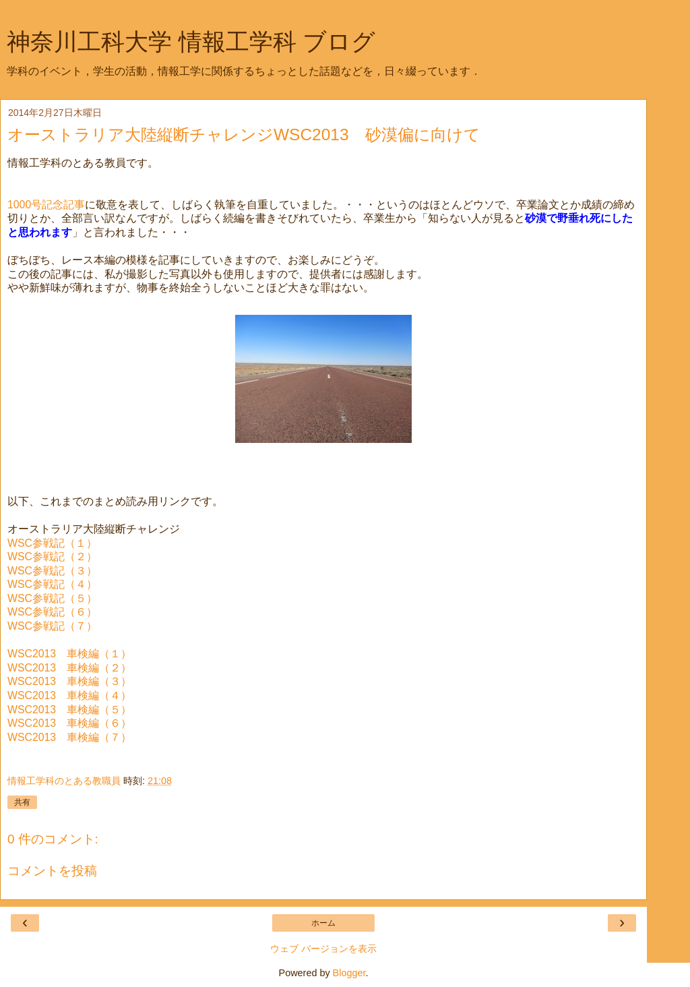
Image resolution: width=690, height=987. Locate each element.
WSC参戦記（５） (52, 598)
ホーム (323, 923)
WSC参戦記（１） (52, 543)
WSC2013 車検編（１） (69, 653)
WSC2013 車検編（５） (69, 709)
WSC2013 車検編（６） (69, 723)
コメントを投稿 (52, 871)
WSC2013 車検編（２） (69, 668)
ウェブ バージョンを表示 (323, 948)
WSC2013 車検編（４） (69, 695)
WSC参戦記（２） (52, 556)
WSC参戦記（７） (52, 626)
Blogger (349, 972)
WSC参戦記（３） (52, 570)
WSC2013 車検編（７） (69, 737)
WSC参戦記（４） (52, 584)
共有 (22, 802)
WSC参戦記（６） (52, 612)
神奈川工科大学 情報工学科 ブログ (191, 42)
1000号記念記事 (46, 204)
